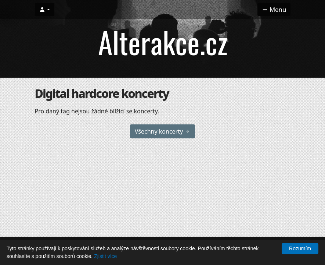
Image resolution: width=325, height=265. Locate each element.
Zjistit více (105, 256)
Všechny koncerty (163, 131)
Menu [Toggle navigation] (274, 9)
